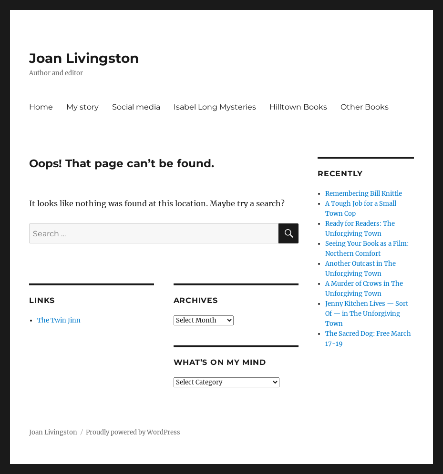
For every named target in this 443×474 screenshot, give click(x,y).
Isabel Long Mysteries (215, 106)
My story (82, 106)
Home (41, 106)
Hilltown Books (298, 106)
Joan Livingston (84, 58)
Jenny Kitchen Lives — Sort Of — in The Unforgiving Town (366, 314)
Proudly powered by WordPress (133, 432)
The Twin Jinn (59, 320)
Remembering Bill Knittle (363, 194)
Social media (136, 106)
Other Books (364, 106)
